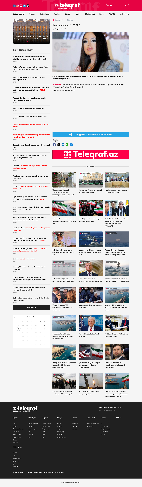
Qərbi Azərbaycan (18, 429)
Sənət (88, 429)
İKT (29, 431)
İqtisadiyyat (44, 14)
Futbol (103, 434)
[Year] (35, 317)
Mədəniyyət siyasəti (93, 423)
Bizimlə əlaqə (59, 472)
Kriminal (74, 426)
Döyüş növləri (105, 429)
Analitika (15, 443)
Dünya (67, 14)
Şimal (14, 464)
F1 (102, 423)
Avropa (59, 434)
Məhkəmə (75, 423)
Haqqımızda (48, 472)
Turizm (30, 437)
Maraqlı (74, 429)
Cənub (15, 453)
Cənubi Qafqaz (61, 437)
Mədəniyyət (90, 14)
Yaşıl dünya (46, 429)
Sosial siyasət (47, 423)
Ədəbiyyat (90, 426)
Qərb (14, 455)
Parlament (16, 431)
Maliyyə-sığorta (32, 429)
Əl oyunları (104, 431)
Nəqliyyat (31, 434)
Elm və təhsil (46, 426)
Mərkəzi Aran (17, 458)
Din (43, 437)
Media (44, 434)
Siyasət (32, 14)
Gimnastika (104, 426)
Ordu (14, 423)
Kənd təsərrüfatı (33, 423)
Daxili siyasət (17, 437)
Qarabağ (15, 440)
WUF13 (112, 14)
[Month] (28, 317)
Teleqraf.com (56, 85)
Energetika (31, 426)
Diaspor (15, 426)
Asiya (59, 429)
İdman (101, 14)
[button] (27, 41)
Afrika (59, 423)
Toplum (57, 14)
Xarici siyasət (17, 434)
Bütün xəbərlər (19, 14)
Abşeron (15, 466)
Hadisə (77, 14)
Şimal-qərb (16, 461)
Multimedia (124, 14)
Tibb (44, 431)
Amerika (59, 426)
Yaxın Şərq (60, 431)
